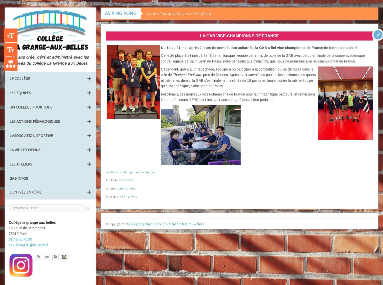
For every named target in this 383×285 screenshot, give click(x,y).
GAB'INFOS (18, 178)
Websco (199, 224)
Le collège (19, 78)
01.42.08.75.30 (20, 239)
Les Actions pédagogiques (34, 121)
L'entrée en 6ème (25, 192)
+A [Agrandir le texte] (10, 35)
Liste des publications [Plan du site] (10, 64)
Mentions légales (180, 224)
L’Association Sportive (31, 135)
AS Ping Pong (202, 14)
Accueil (151, 14)
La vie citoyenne (24, 150)
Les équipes (20, 92)
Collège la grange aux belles (147, 224)
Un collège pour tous (30, 107)
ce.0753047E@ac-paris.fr (28, 245)
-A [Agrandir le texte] (10, 49)
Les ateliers (20, 164)
